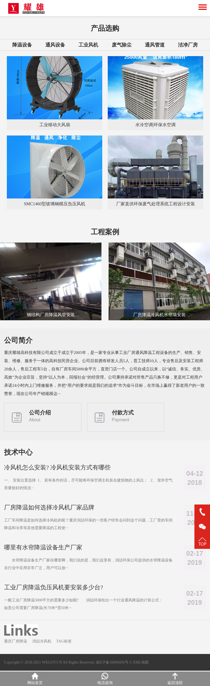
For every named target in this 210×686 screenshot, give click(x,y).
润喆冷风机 (41, 642)
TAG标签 (64, 642)
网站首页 (35, 679)
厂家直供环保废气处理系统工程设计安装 (155, 203)
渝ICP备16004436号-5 (114, 663)
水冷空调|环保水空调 (155, 124)
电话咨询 (105, 679)
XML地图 (141, 663)
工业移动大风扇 (54, 124)
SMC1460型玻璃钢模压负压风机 (55, 203)
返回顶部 (175, 679)
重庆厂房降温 (15, 642)
